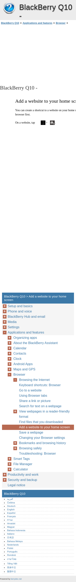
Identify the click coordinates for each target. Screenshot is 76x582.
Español (11, 513)
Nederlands (13, 545)
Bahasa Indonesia (16, 530)
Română (11, 555)
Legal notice (16, 485)
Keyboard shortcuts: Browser (40, 385)
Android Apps (23, 364)
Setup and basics (20, 306)
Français (11, 516)
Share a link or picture (35, 401)
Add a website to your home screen (44, 427)
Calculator (20, 469)
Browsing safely (30, 448)
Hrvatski (11, 523)
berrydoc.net (16, 579)
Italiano (10, 534)
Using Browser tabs (33, 395)
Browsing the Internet (34, 380)
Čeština (11, 502)
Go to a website (30, 390)
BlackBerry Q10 (9, 8)
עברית (10, 520)
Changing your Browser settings (42, 437)
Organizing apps (25, 337)
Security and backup (22, 480)
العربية (10, 499)
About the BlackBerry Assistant (35, 343)
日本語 (10, 537)
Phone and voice (20, 311)
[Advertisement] (38, 54)
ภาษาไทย (11, 559)
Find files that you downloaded (41, 422)
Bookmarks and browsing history (42, 443)
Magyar (11, 527)
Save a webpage (31, 432)
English (11, 509)
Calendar (20, 348)
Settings (13, 327)
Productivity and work (23, 474)
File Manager (22, 464)
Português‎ (12, 551)
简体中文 (11, 567)
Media (12, 322)
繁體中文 (11, 571)
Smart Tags (21, 458)
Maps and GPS (24, 369)
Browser (60, 23)
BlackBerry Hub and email (26, 316)
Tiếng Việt (12, 563)
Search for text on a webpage (40, 406)
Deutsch (11, 506)
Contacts (19, 353)
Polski (10, 548)
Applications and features (37, 23)
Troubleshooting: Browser (37, 453)
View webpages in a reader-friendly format (44, 414)
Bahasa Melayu (15, 541)
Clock (17, 358)
